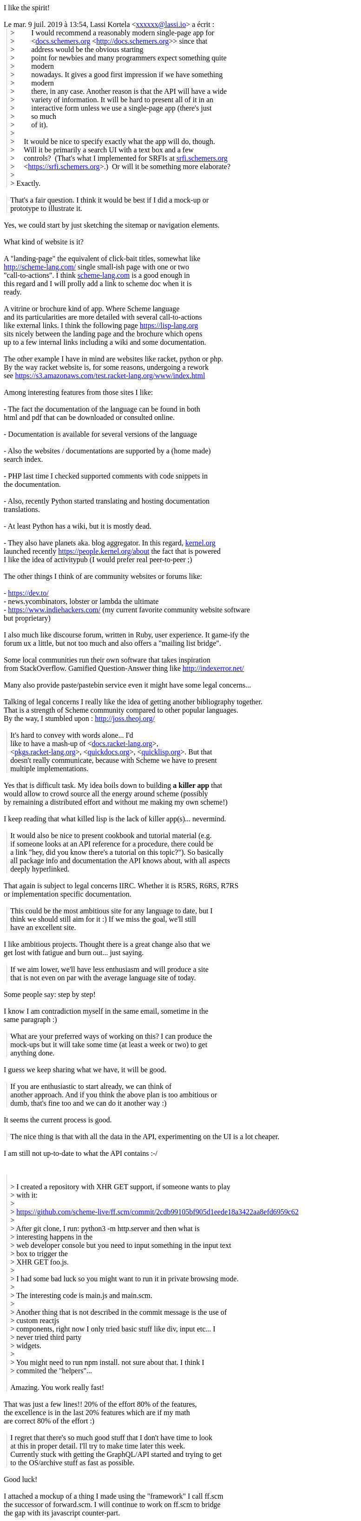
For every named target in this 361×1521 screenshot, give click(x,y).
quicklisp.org (160, 752)
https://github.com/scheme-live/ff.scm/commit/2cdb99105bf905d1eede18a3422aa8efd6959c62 (157, 1212)
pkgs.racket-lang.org (44, 752)
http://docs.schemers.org (132, 41)
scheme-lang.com (104, 275)
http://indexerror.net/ (213, 668)
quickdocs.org (109, 752)
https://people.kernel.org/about (103, 551)
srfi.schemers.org (202, 158)
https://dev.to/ (28, 593)
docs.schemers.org (62, 41)
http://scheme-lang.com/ (40, 267)
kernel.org (200, 543)
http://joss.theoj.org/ (125, 718)
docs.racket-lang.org (122, 743)
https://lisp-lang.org (169, 325)
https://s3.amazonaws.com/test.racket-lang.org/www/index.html (110, 376)
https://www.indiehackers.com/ (54, 610)
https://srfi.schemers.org (63, 166)
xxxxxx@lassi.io (161, 24)
